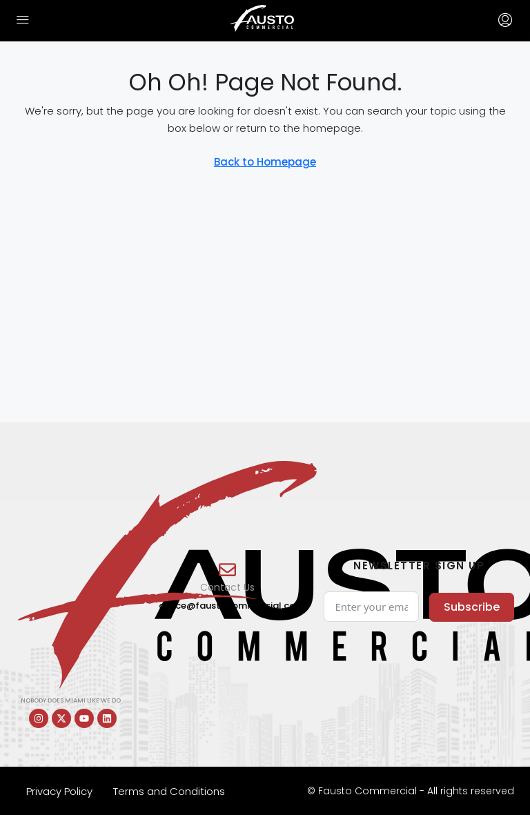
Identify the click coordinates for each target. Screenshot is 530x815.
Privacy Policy (59, 791)
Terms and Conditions (169, 791)
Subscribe (472, 607)
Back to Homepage (265, 162)
